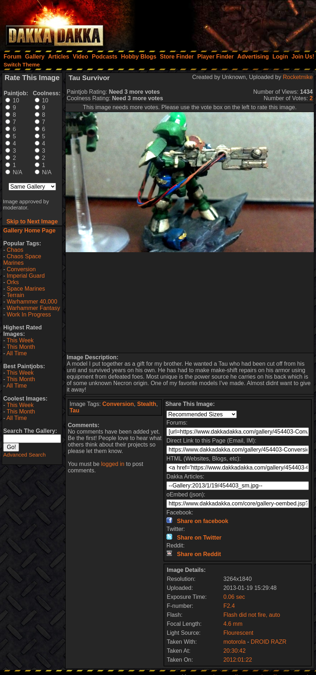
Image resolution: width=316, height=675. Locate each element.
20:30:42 (234, 651)
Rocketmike (298, 77)
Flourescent (238, 633)
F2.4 (229, 606)
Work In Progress (29, 314)
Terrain (15, 295)
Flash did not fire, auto (251, 615)
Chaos (15, 250)
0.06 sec (234, 597)
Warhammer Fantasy (33, 308)
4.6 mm (232, 624)
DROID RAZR (269, 642)
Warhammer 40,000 (32, 302)
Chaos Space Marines (22, 259)
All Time (16, 353)
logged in (112, 464)
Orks (13, 282)
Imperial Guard (26, 276)
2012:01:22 (237, 660)
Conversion (21, 269)
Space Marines (26, 289)
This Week (19, 340)
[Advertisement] (219, 23)
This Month (20, 347)
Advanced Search (24, 455)
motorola (234, 642)
